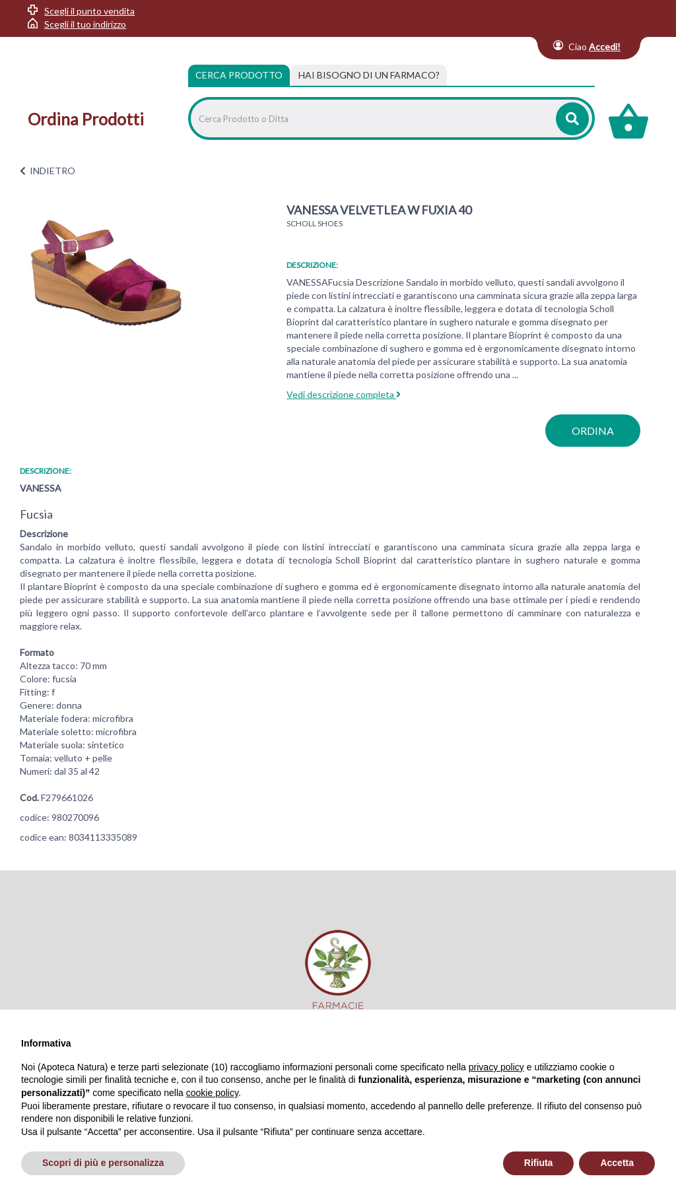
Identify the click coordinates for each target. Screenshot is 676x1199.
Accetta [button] (617, 1162)
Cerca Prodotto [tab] (239, 75)
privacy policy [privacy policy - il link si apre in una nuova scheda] (496, 1067)
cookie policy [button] (212, 1092)
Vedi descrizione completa (344, 394)
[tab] (369, 75)
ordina (593, 430)
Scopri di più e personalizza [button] (103, 1162)
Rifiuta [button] (538, 1162)
